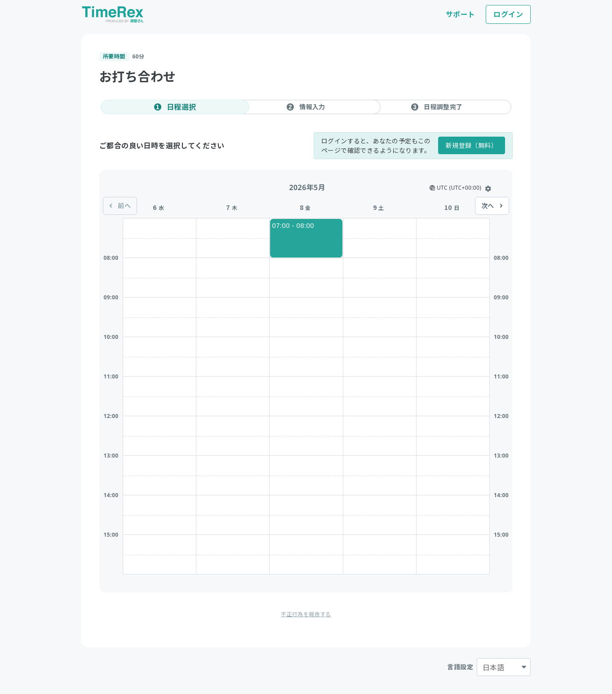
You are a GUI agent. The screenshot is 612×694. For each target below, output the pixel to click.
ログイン (508, 14)
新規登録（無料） (471, 145)
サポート (460, 14)
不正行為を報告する (306, 614)
